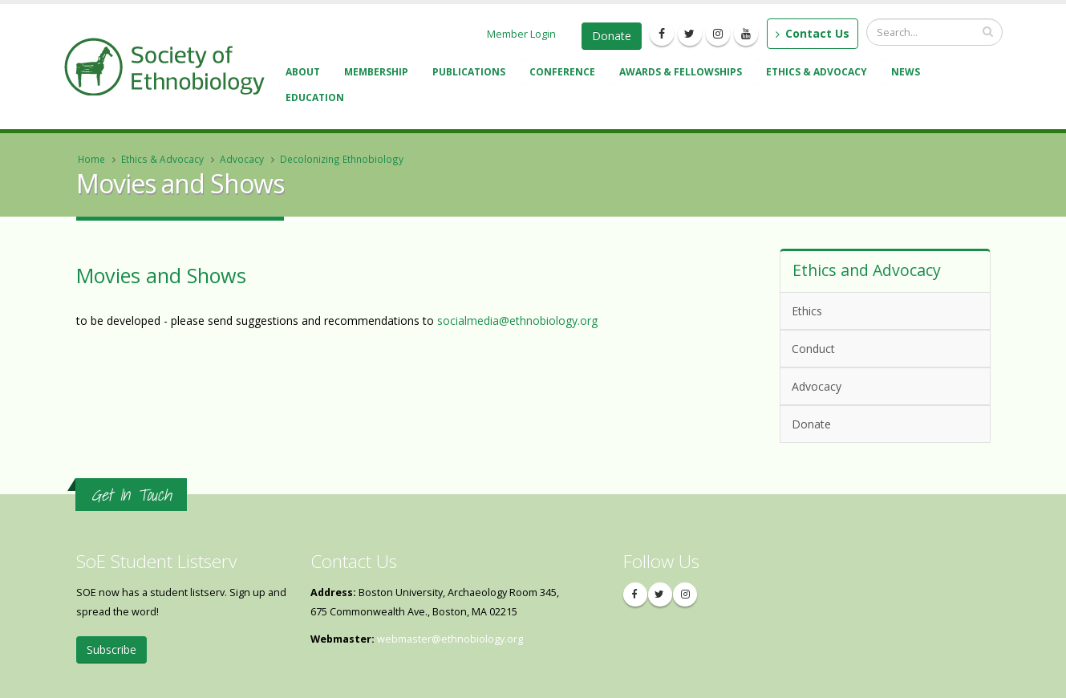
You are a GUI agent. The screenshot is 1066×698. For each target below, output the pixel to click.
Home (91, 158)
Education (317, 99)
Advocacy (242, 158)
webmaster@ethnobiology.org (450, 639)
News (908, 73)
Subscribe (111, 649)
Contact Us (812, 33)
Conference (564, 73)
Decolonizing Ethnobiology (341, 158)
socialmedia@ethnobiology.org (517, 320)
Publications (471, 73)
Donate (611, 35)
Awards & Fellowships (683, 73)
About (305, 73)
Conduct (882, 347)
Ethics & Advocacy (819, 73)
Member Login (521, 33)
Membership (379, 73)
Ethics (807, 311)
